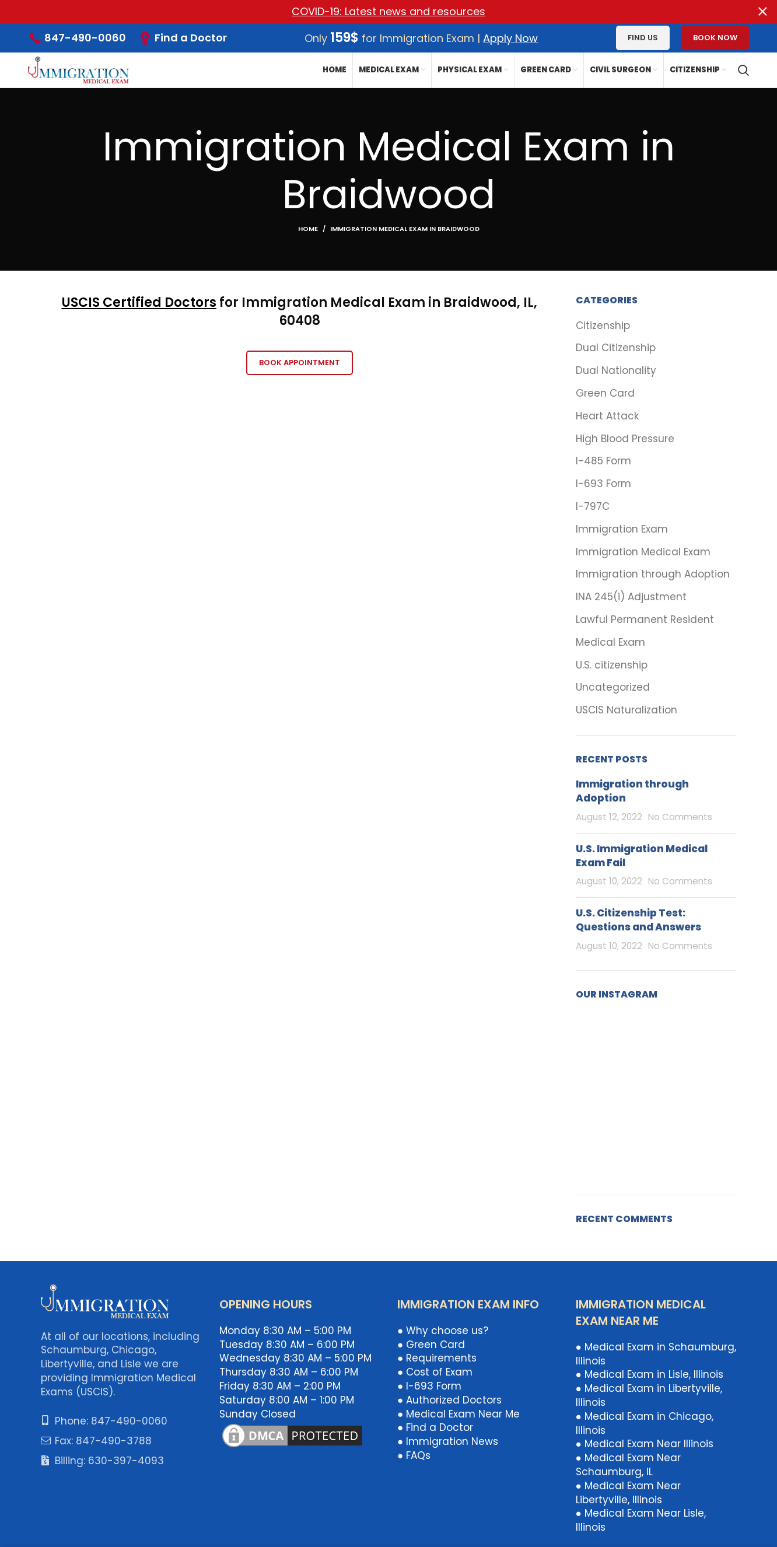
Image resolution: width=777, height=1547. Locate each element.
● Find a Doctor (435, 1427)
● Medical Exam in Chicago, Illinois (644, 1423)
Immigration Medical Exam (643, 551)
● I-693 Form (429, 1386)
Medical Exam (610, 642)
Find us (643, 37)
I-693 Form (603, 484)
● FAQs (413, 1455)
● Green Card (431, 1344)
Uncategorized (613, 687)
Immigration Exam (622, 529)
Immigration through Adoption (653, 574)
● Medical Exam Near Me (458, 1413)
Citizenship (603, 325)
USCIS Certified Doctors (139, 302)
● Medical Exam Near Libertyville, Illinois (628, 1492)
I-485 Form (603, 461)
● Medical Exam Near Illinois (644, 1444)
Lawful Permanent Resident (645, 619)
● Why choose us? (442, 1330)
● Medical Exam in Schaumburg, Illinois (656, 1353)
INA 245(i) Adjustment (631, 597)
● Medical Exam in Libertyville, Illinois (649, 1395)
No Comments (680, 817)
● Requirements (437, 1358)
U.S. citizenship (612, 664)
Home (308, 228)
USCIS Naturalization (626, 710)
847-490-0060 (85, 37)
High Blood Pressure (625, 438)
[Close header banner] (762, 11)
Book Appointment (299, 362)
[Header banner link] (371, 11)
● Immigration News (447, 1441)
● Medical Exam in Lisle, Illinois (649, 1374)
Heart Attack (607, 415)
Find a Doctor (191, 37)
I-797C (593, 506)
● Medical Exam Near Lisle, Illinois (641, 1520)
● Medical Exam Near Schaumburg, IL (628, 1465)
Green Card (605, 393)
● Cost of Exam (435, 1372)
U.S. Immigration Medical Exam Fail (642, 855)
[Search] (743, 70)
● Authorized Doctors (449, 1399)
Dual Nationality (616, 370)
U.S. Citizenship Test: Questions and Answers (638, 920)
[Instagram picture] (601, 1039)
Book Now (715, 37)
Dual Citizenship (616, 348)
